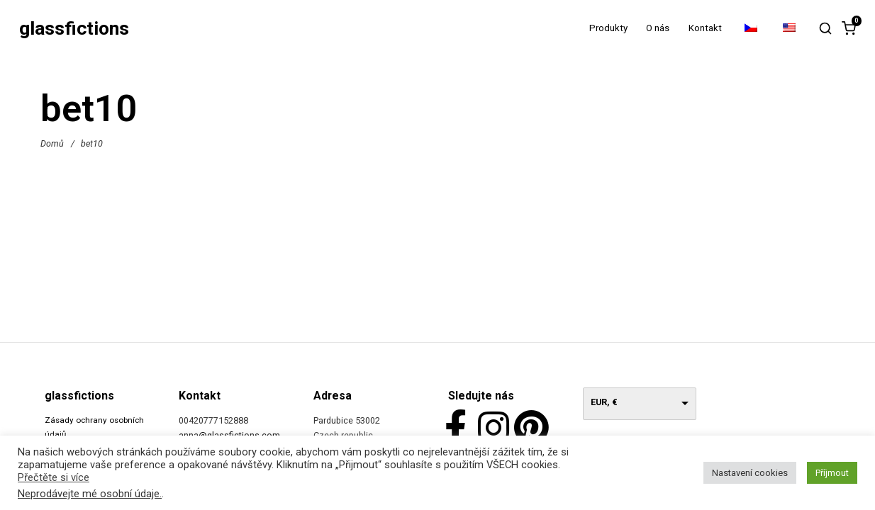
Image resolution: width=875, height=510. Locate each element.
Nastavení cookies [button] (750, 473)
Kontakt (705, 28)
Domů (52, 142)
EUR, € (604, 402)
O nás (657, 28)
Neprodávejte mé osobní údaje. (90, 493)
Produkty (608, 28)
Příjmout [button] (832, 473)
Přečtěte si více (53, 477)
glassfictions (74, 28)
